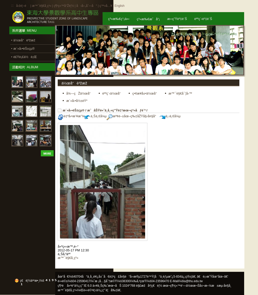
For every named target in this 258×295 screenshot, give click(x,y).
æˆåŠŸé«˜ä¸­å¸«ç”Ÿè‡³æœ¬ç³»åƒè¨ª (116, 110)
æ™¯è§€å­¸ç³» (42, 6)
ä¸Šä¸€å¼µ (95, 116)
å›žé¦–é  (22, 6)
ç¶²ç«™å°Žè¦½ (64, 6)
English (119, 6)
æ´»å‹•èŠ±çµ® (74, 110)
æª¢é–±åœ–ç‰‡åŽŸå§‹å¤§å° (133, 116)
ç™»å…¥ (106, 6)
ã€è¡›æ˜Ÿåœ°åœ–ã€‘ (212, 276)
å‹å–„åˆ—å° (86, 6)
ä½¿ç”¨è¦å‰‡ (106, 290)
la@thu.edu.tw (193, 281)
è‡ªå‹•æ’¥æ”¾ (71, 116)
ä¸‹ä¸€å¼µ (169, 116)
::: (12, 5)
